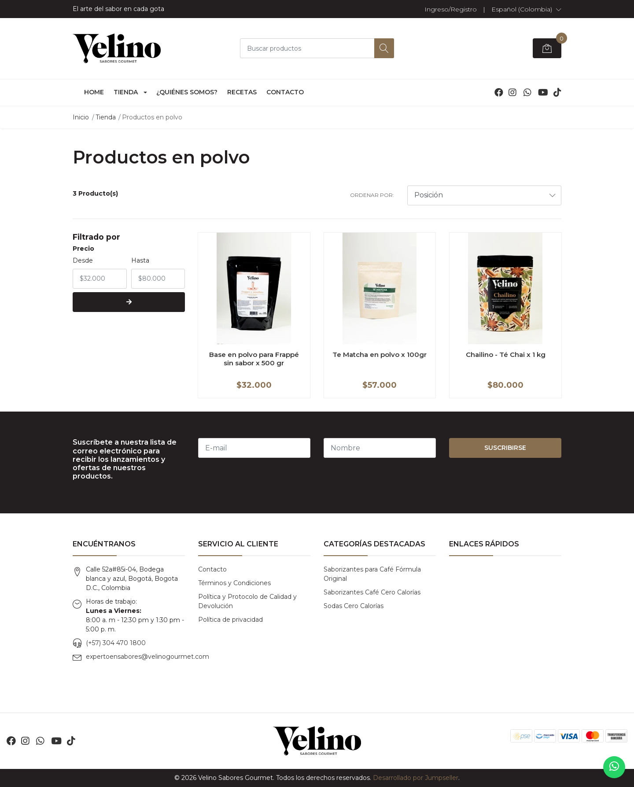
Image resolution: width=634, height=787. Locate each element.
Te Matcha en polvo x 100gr (379, 354)
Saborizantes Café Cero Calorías (372, 592)
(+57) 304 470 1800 (116, 643)
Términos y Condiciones (234, 583)
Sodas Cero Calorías (353, 606)
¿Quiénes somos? (186, 92)
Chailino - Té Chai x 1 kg (506, 354)
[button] (526, 9)
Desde (83, 260)
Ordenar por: (372, 195)
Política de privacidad (230, 620)
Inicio (81, 117)
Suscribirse (505, 448)
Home (94, 92)
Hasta (140, 260)
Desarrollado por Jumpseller (415, 778)
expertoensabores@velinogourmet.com (147, 657)
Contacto (285, 92)
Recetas (242, 92)
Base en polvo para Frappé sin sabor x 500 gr (254, 358)
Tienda (126, 92)
